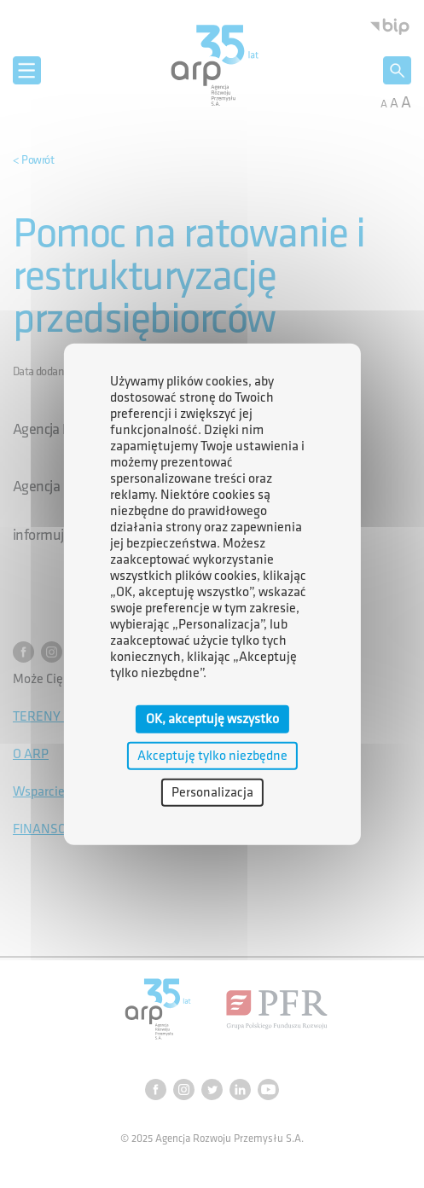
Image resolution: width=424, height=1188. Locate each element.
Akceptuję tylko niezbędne (212, 755)
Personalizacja (212, 793)
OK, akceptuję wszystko (212, 718)
